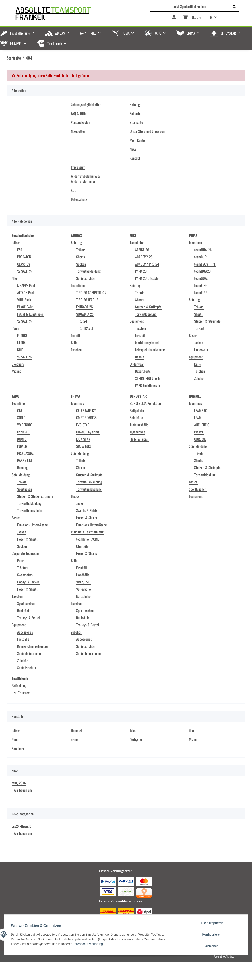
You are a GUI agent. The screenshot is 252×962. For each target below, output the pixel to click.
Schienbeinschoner (29, 653)
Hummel (76, 730)
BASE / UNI (24, 460)
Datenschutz (79, 199)
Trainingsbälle (139, 424)
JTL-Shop (229, 956)
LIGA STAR (83, 439)
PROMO (199, 432)
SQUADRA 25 (85, 314)
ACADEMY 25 (144, 256)
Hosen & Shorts (27, 539)
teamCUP (200, 256)
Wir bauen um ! (23, 790)
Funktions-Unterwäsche (32, 524)
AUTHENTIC (201, 424)
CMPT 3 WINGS (86, 417)
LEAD (197, 417)
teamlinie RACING (88, 539)
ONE (20, 410)
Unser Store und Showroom (147, 131)
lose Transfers (21, 692)
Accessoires (25, 632)
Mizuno (16, 371)
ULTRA (21, 342)
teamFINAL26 (203, 249)
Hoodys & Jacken (28, 582)
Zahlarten (136, 113)
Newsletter (78, 131)
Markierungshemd (147, 342)
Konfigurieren (211, 934)
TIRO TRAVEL (84, 328)
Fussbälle (141, 335)
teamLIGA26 (202, 271)
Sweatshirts (25, 574)
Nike (15, 278)
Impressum (78, 167)
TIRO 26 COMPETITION (91, 292)
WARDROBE (24, 424)
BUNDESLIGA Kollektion (145, 403)
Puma (15, 328)
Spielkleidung (21, 474)
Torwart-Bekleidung (89, 482)
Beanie (139, 357)
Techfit (75, 335)
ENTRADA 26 (84, 307)
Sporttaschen (26, 603)
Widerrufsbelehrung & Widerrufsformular (85, 178)
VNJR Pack (24, 299)
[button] (173, 18)
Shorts (80, 256)
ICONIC (21, 439)
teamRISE (200, 292)
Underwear (137, 364)
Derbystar (136, 739)
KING (20, 349)
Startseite (136, 122)
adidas (16, 242)
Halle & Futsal (139, 439)
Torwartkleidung (145, 314)
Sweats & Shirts (86, 510)
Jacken (198, 342)
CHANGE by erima (87, 432)
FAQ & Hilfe (79, 113)
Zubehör (199, 378)
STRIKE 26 (142, 249)
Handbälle (82, 574)
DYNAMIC (23, 432)
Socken (81, 264)
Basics (193, 335)
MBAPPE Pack (26, 285)
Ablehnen (211, 946)
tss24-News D (21, 826)
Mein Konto (137, 140)
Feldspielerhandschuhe (150, 349)
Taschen (76, 349)
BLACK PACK (25, 307)
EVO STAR (82, 424)
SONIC (21, 417)
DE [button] (211, 17)
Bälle (74, 342)
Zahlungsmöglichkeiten (86, 104)
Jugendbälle (137, 432)
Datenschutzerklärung (87, 944)
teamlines (195, 242)
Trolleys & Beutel (28, 617)
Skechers (18, 364)
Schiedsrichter (85, 278)
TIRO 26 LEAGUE (87, 299)
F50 (19, 249)
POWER (22, 446)
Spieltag (76, 242)
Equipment (137, 321)
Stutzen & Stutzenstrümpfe (35, 496)
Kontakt (135, 158)
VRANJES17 (83, 582)
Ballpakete (137, 410)
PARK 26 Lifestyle (147, 278)
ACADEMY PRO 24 (147, 264)
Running (22, 467)
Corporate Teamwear (25, 553)
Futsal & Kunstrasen (30, 314)
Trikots (80, 249)
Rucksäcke (24, 610)
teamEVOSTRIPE (205, 264)
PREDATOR (24, 256)
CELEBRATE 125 (86, 410)
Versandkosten (80, 122)
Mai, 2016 (19, 783)
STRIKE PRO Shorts (147, 378)
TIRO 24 (81, 321)
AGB (73, 190)
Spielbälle (136, 417)
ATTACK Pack (26, 292)
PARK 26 (141, 271)
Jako (133, 730)
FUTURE (22, 335)
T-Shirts (22, 567)
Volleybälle (83, 589)
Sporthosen (24, 489)
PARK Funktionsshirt (148, 385)
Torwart (199, 328)
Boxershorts (143, 371)
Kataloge (135, 104)
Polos (20, 560)
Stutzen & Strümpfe (148, 307)
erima (74, 739)
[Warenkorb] (192, 18)
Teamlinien (78, 285)
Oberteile (82, 546)
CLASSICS (23, 264)
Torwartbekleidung (88, 271)
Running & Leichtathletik (87, 532)
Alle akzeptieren (211, 923)
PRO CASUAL (25, 453)
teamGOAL (201, 278)
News (133, 149)
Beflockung (19, 685)
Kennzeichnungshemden (32, 646)
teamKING (200, 285)
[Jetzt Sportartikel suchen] (190, 6)
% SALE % (24, 271)
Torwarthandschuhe (30, 510)
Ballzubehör (84, 596)
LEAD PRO (200, 410)
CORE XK (200, 439)
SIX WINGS (83, 446)
